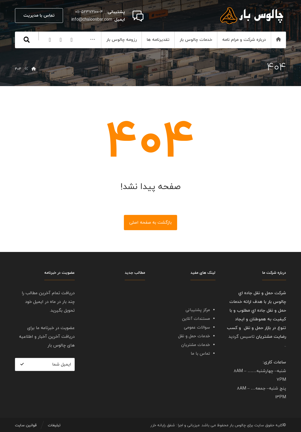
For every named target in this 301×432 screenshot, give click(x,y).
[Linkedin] (36, 56)
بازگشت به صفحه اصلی (150, 223)
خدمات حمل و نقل (194, 336)
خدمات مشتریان (195, 345)
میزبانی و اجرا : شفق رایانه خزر (175, 425)
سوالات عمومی (197, 327)
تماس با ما (200, 354)
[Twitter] (25, 56)
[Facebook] (47, 56)
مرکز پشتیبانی (198, 310)
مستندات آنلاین (196, 319)
